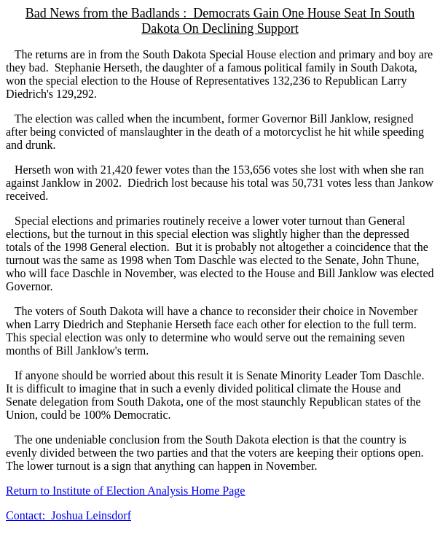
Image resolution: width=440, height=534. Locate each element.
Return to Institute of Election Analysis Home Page (125, 490)
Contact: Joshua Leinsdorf (68, 515)
